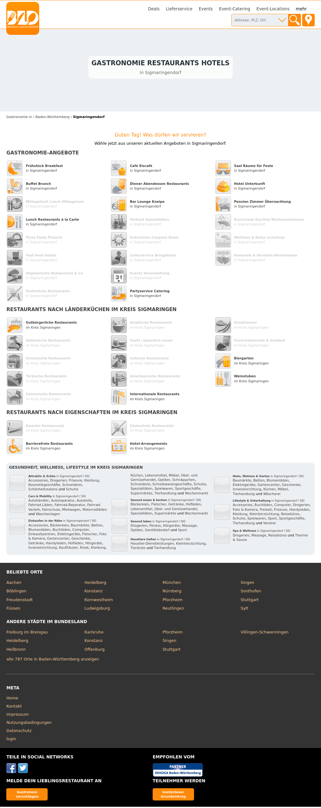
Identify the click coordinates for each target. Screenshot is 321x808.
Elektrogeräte (68, 535)
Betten (97, 526)
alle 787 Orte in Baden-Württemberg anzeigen (52, 660)
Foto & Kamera (245, 511)
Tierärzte (137, 549)
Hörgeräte (93, 544)
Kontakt (14, 707)
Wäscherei (272, 495)
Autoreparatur (63, 502)
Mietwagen (71, 511)
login (11, 740)
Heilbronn (16, 650)
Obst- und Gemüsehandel (176, 510)
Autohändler (38, 502)
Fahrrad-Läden (40, 506)
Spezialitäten (141, 490)
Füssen (13, 609)
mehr (301, 9)
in (19, 118)
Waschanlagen (48, 515)
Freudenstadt (19, 600)
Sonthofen (251, 592)
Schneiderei (72, 486)
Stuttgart (250, 600)
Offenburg (94, 650)
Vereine (269, 524)
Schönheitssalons (42, 490)
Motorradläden (94, 511)
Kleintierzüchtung (191, 545)
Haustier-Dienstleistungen (152, 545)
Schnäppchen (183, 481)
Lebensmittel (155, 476)
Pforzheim (173, 600)
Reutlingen (173, 609)
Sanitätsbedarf (157, 531)
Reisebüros (290, 515)
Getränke (36, 544)
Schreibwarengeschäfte (172, 485)
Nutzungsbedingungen (29, 723)
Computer (80, 531)
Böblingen (16, 592)
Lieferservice (179, 9)
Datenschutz (18, 732)
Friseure (75, 481)
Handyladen (56, 544)
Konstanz (93, 592)
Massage (189, 527)
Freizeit (266, 511)
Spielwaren (164, 490)
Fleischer (89, 535)
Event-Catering (234, 9)
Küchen (136, 476)
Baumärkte (80, 526)
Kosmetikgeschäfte (44, 486)
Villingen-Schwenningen (265, 633)
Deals (154, 9)
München (172, 583)
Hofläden (75, 544)
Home (12, 699)
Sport (182, 531)
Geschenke (80, 540)
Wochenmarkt (196, 494)
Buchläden (61, 531)
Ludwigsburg (97, 609)
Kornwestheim (98, 600)
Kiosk (84, 549)
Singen (248, 583)
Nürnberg (172, 592)
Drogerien (58, 481)
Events (206, 9)
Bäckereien (59, 526)
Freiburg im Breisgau (27, 633)
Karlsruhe (93, 633)
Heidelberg (95, 583)
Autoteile (84, 502)
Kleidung (91, 481)
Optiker (164, 481)
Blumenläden (39, 531)
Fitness (155, 527)
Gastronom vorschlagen (27, 795)
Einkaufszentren (41, 535)
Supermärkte (141, 494)
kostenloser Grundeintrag (173, 795)
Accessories (38, 481)
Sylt (244, 609)
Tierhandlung (165, 494)
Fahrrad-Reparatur (70, 506)
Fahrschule (51, 511)
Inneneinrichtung (42, 549)
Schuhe (72, 490)
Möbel (174, 476)
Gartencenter (58, 540)
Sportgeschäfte (187, 490)
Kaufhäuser (68, 549)
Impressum (17, 715)
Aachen (13, 583)
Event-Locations (273, 9)
